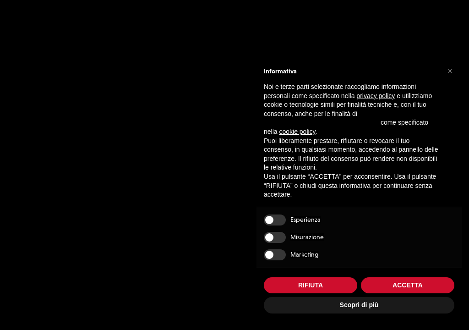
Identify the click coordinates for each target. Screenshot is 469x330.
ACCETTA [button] (408, 285)
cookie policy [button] (297, 131)
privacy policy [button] (375, 95)
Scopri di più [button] (359, 304)
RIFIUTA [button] (310, 285)
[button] (449, 70)
